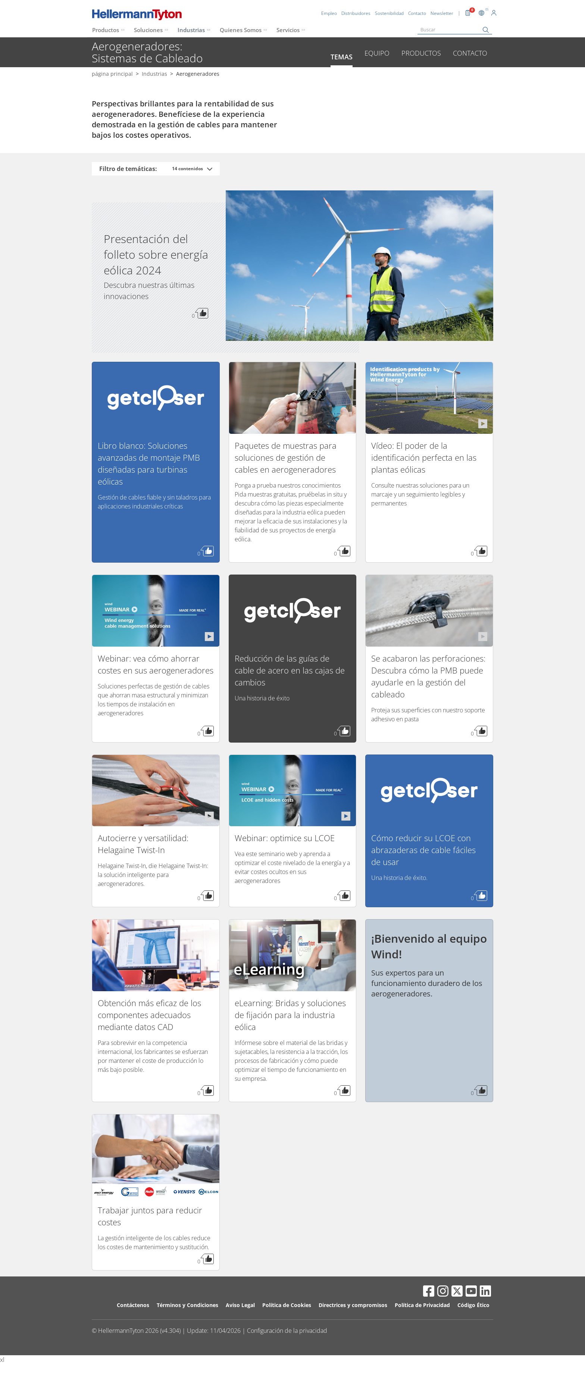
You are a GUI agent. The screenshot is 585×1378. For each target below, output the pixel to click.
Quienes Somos (241, 30)
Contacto (470, 53)
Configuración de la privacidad (287, 1330)
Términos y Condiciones (187, 1305)
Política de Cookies (286, 1305)
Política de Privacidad (422, 1305)
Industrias (191, 30)
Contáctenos (133, 1305)
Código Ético (473, 1305)
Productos (105, 30)
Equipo (377, 53)
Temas (342, 56)
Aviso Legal (240, 1305)
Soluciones (148, 30)
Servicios (288, 30)
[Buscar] (454, 29)
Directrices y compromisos (353, 1305)
